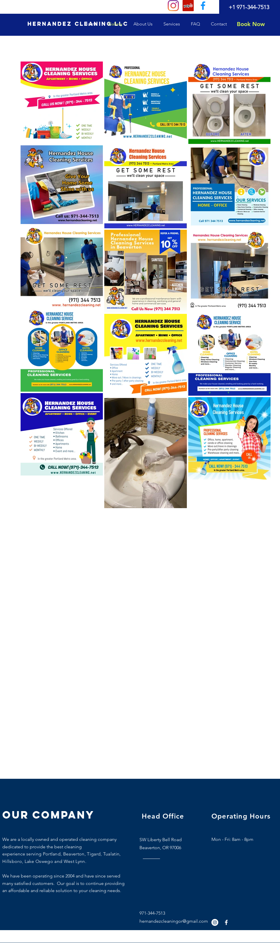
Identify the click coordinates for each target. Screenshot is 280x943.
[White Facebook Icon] (226, 922)
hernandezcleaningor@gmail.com (173, 921)
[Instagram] (173, 5)
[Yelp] (188, 5)
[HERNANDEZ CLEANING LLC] (77, 24)
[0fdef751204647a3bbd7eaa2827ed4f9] (203, 5)
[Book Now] (250, 24)
